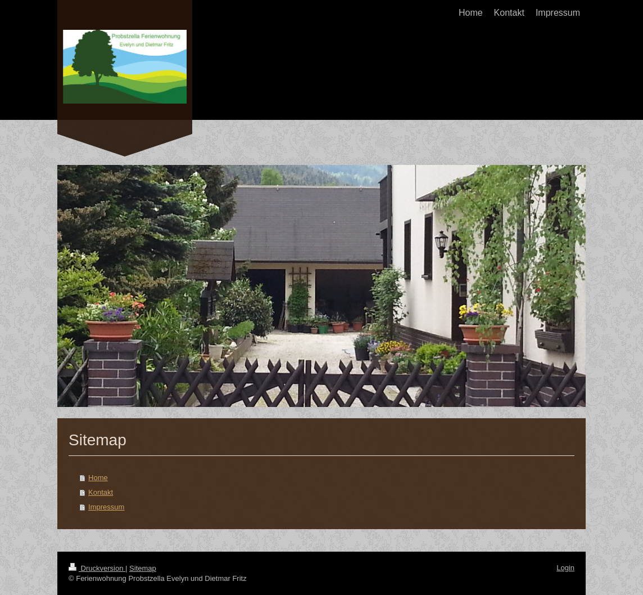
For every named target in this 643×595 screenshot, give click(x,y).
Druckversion (97, 568)
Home (98, 477)
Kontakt (100, 492)
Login (565, 567)
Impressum (106, 507)
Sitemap (142, 568)
